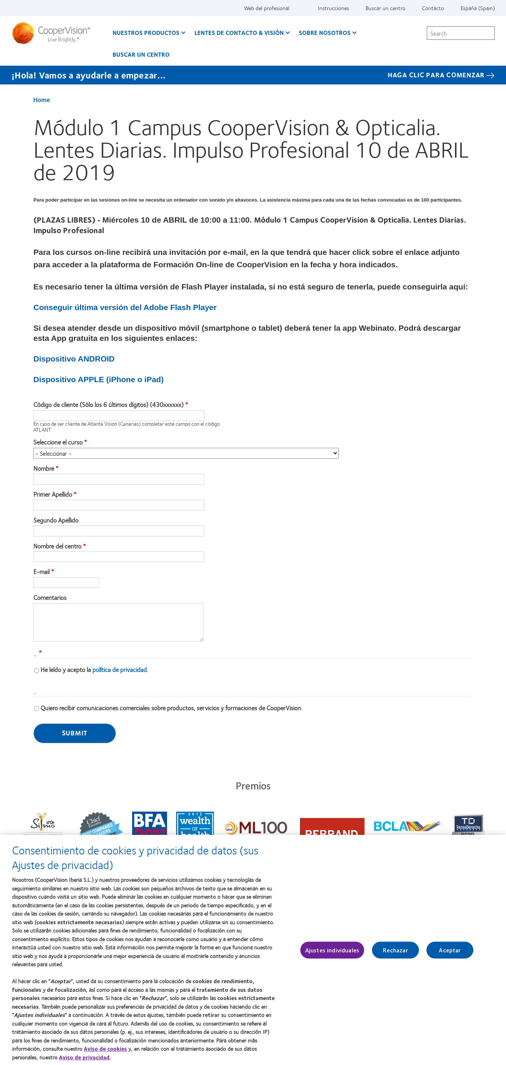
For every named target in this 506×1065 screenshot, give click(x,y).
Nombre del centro (57, 546)
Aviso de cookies (105, 1052)
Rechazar (395, 954)
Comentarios (49, 597)
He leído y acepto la (94, 669)
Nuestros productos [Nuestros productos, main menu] (146, 32)
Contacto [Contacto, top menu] (433, 7)
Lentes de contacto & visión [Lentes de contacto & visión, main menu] (239, 32)
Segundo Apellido (55, 520)
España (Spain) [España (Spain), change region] (478, 7)
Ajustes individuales (332, 954)
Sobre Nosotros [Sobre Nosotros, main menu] (325, 32)
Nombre (43, 468)
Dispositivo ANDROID (73, 358)
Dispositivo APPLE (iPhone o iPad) (98, 379)
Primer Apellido (52, 494)
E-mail (41, 571)
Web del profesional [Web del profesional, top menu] (266, 7)
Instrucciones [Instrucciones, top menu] (333, 7)
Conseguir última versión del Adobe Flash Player (125, 307)
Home (41, 99)
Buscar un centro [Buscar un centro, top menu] (385, 7)
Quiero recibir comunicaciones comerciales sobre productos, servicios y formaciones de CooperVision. (172, 708)
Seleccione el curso (58, 442)
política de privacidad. (120, 669)
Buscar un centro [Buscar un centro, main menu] (141, 54)
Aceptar (450, 954)
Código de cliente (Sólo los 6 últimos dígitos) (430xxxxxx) (108, 404)
